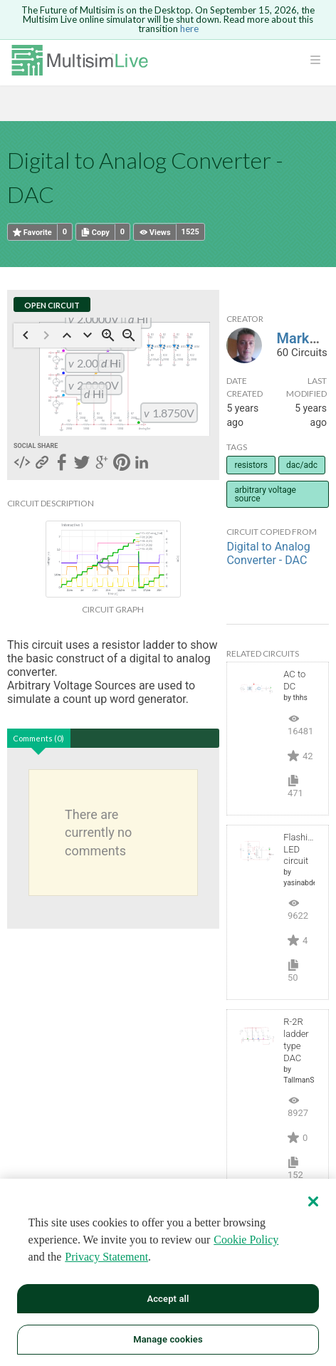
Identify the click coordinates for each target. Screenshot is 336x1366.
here (189, 28)
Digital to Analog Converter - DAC (268, 553)
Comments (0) (38, 738)
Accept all (168, 1298)
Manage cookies (167, 1339)
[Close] (313, 1201)
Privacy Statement (106, 1257)
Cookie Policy (246, 1240)
